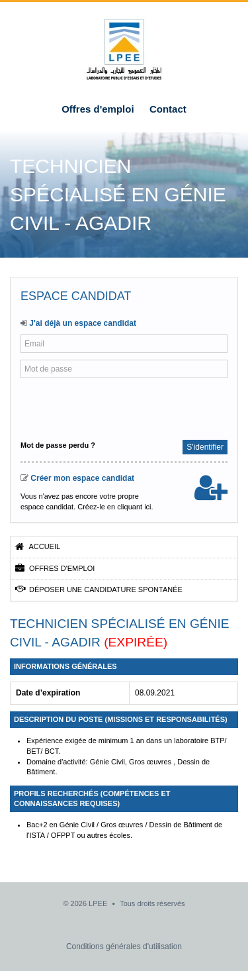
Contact (167, 109)
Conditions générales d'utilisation (124, 946)
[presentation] (108, 407)
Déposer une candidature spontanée (99, 589)
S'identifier (205, 447)
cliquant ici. (135, 507)
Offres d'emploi (98, 109)
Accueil (37, 546)
